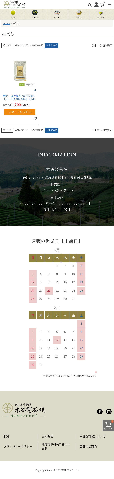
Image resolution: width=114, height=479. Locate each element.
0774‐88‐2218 (57, 190)
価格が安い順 (21, 45)
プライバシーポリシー (18, 446)
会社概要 (47, 436)
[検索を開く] (89, 5)
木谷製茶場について (92, 436)
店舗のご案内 (88, 446)
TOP (7, 436)
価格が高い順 (36, 45)
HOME (6, 23)
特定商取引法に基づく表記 (56, 446)
